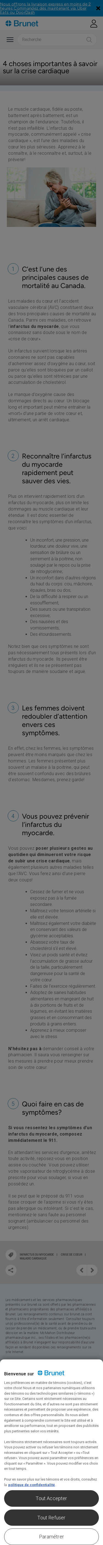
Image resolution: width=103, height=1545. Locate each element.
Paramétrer (51, 1536)
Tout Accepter (51, 1498)
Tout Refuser (51, 1517)
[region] (51, 1452)
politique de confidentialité (31, 1485)
